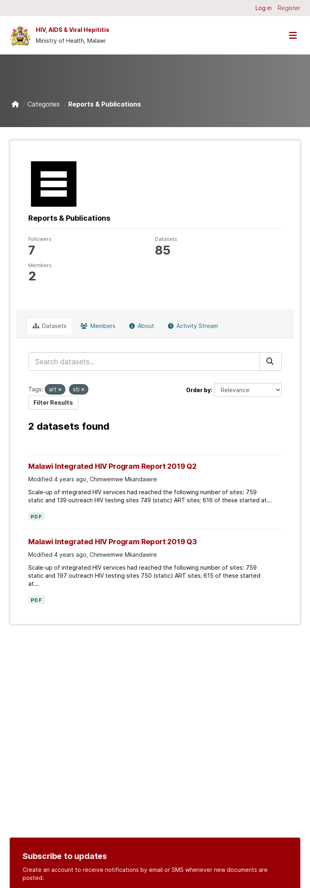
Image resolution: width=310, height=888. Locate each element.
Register (289, 7)
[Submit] (271, 361)
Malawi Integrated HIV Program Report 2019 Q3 (112, 541)
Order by (198, 390)
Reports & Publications (104, 104)
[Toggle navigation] (292, 35)
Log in (264, 7)
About (141, 325)
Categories (43, 104)
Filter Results (53, 402)
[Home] (15, 104)
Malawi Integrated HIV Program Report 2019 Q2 (112, 466)
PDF (36, 516)
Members (97, 325)
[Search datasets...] (144, 361)
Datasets (50, 325)
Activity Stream (193, 325)
